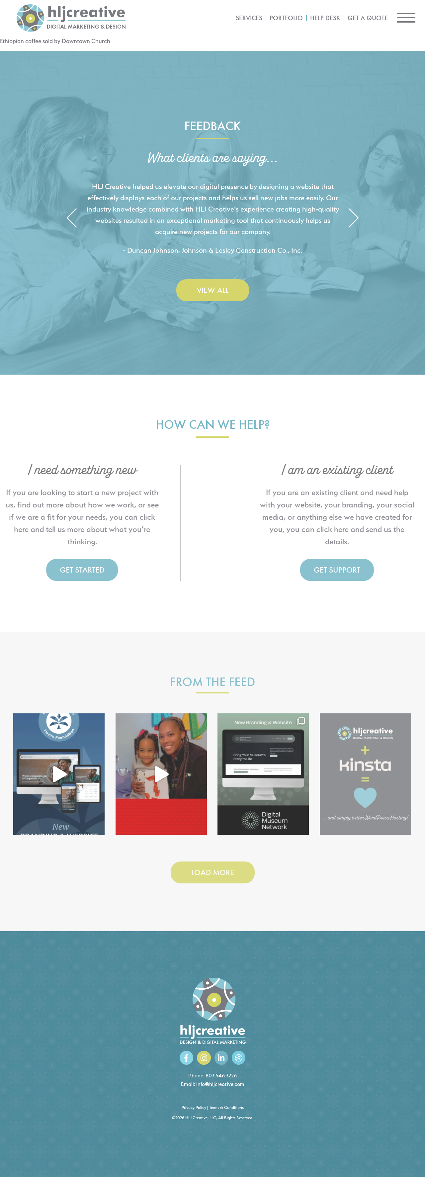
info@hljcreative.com (220, 1084)
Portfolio (286, 18)
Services (249, 18)
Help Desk (325, 18)
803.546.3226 (221, 1075)
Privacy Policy (194, 1107)
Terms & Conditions (226, 1107)
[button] (71, 218)
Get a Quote (368, 18)
